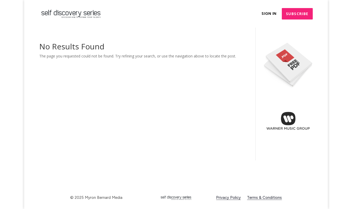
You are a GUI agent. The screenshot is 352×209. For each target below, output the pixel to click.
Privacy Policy (228, 197)
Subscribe (297, 13)
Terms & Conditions (264, 197)
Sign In (269, 14)
